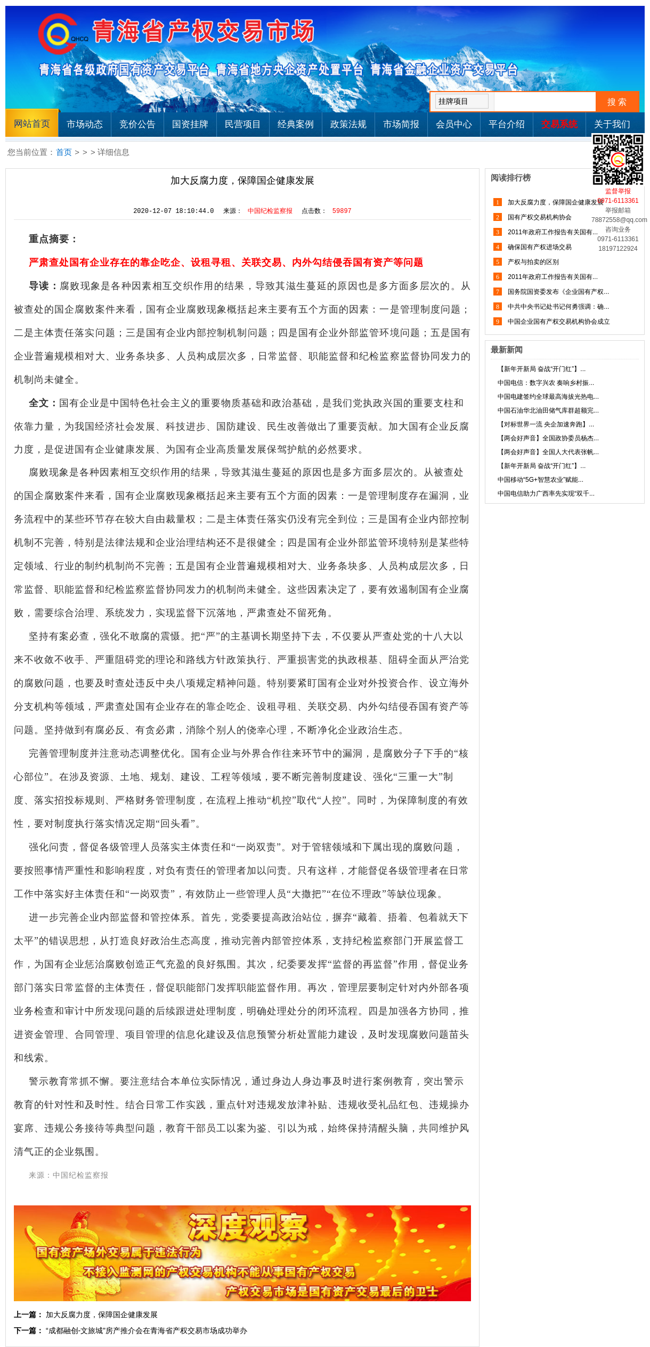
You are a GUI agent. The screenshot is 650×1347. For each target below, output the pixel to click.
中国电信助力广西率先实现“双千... (546, 493)
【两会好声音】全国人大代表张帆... (548, 452)
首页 (64, 152)
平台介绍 (507, 124)
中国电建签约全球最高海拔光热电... (548, 396)
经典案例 (296, 124)
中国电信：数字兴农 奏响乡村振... (546, 383)
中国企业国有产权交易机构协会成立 (558, 321)
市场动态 (85, 124)
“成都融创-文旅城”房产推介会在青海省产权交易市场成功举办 (146, 1330)
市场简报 (401, 124)
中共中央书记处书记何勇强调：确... (557, 306)
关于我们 (612, 124)
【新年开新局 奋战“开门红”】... (542, 369)
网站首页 (32, 124)
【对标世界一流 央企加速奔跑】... (546, 424)
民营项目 (243, 124)
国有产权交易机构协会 (539, 217)
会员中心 (454, 124)
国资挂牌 (190, 124)
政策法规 (348, 124)
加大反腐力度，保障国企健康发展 (102, 1314)
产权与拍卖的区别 (532, 262)
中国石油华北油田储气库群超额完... (548, 410)
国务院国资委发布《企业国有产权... (557, 291)
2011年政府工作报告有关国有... (552, 232)
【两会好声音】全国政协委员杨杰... (548, 438)
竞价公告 (137, 124)
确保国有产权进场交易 (539, 247)
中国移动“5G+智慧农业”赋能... (540, 479)
